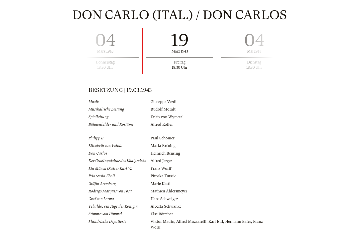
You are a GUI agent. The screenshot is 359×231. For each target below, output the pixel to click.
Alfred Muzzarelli (191, 221)
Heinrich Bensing (165, 153)
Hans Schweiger (164, 199)
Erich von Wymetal (167, 117)
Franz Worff (161, 168)
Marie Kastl (161, 183)
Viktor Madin (162, 221)
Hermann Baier (238, 221)
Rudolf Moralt (163, 109)
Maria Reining (163, 145)
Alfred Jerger (161, 161)
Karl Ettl (215, 221)
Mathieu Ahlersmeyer (169, 191)
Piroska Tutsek (163, 176)
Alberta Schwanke (166, 206)
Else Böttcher (162, 214)
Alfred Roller (162, 124)
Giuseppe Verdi (164, 102)
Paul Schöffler (163, 138)
